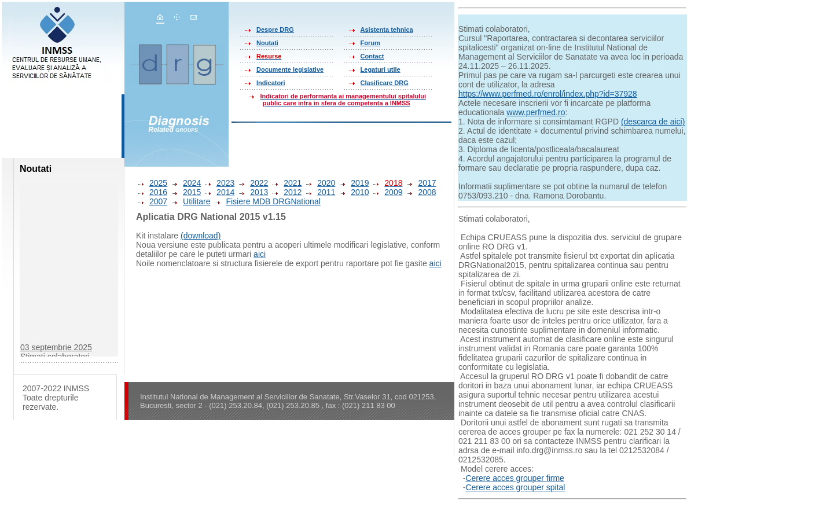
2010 (353, 192)
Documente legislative (290, 69)
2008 (420, 192)
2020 (319, 183)
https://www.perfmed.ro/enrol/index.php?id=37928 (547, 93)
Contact (372, 56)
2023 (218, 183)
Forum (370, 42)
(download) (201, 235)
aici (259, 254)
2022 (252, 183)
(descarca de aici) (653, 121)
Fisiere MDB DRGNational (266, 201)
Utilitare (190, 201)
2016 (151, 192)
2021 (286, 183)
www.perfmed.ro (535, 112)
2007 (151, 201)
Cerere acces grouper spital (515, 487)
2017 (420, 183)
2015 (185, 192)
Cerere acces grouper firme (514, 478)
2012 (286, 192)
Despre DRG (275, 29)
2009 (386, 192)
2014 (218, 192)
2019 (353, 183)
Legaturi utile (381, 69)
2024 (185, 183)
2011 (319, 192)
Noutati (267, 42)
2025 (151, 183)
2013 (252, 192)
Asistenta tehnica (387, 29)
